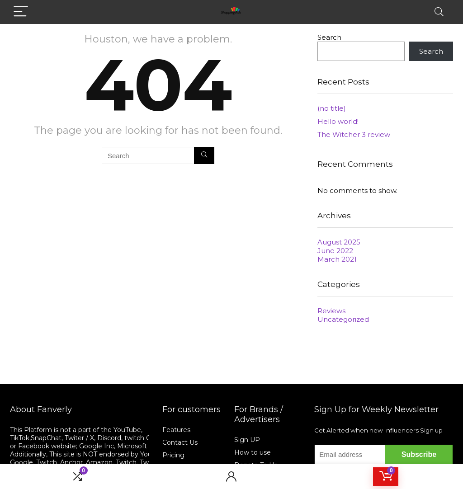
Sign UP (247, 440)
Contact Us (180, 442)
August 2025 (338, 242)
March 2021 (337, 259)
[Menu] (21, 12)
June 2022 (335, 250)
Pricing (173, 455)
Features (176, 430)
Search (329, 37)
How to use (252, 452)
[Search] (439, 12)
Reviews (331, 310)
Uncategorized (343, 319)
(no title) (331, 108)
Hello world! (338, 121)
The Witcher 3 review (353, 134)
